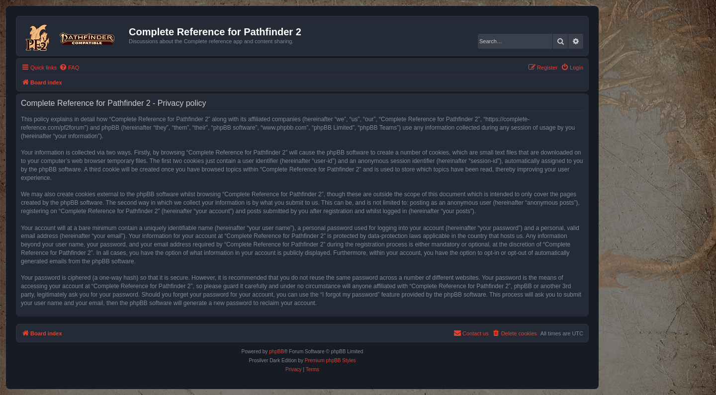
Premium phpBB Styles (330, 360)
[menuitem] (69, 68)
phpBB (276, 351)
